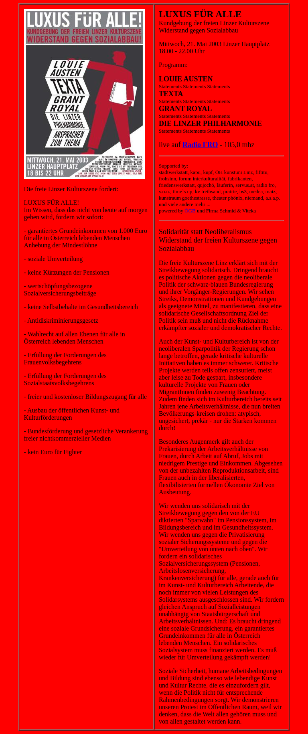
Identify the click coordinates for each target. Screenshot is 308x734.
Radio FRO (200, 145)
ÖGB (189, 211)
